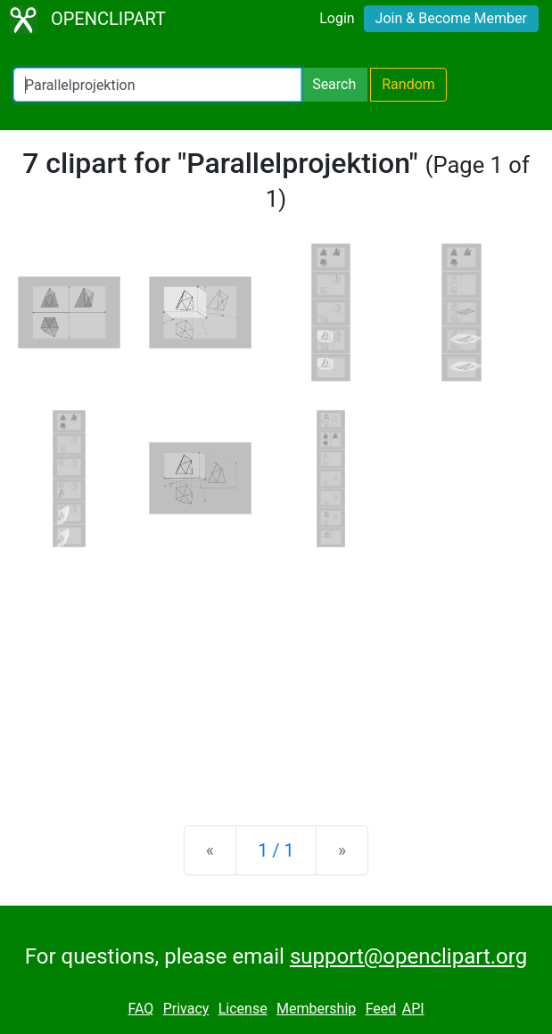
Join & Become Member (451, 18)
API (413, 1008)
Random (408, 84)
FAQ (140, 1008)
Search (334, 84)
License (243, 1008)
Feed (381, 1008)
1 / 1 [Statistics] (276, 850)
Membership (316, 1008)
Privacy (186, 1008)
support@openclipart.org (408, 956)
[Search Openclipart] (157, 85)
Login (336, 18)
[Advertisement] (276, 672)
